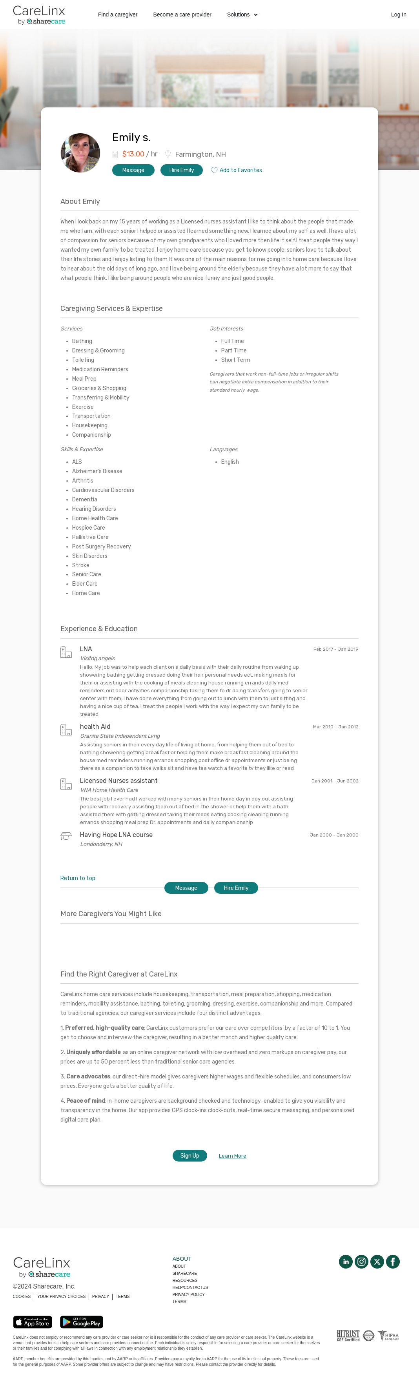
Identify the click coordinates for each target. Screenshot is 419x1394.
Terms (179, 1302)
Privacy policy (189, 1294)
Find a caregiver (117, 14)
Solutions (242, 14)
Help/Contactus (190, 1287)
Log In (398, 14)
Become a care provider (182, 14)
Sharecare (185, 1273)
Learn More (232, 1156)
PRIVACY (100, 1296)
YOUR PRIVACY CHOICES (61, 1296)
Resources (185, 1280)
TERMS (122, 1296)
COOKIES (22, 1296)
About (179, 1266)
